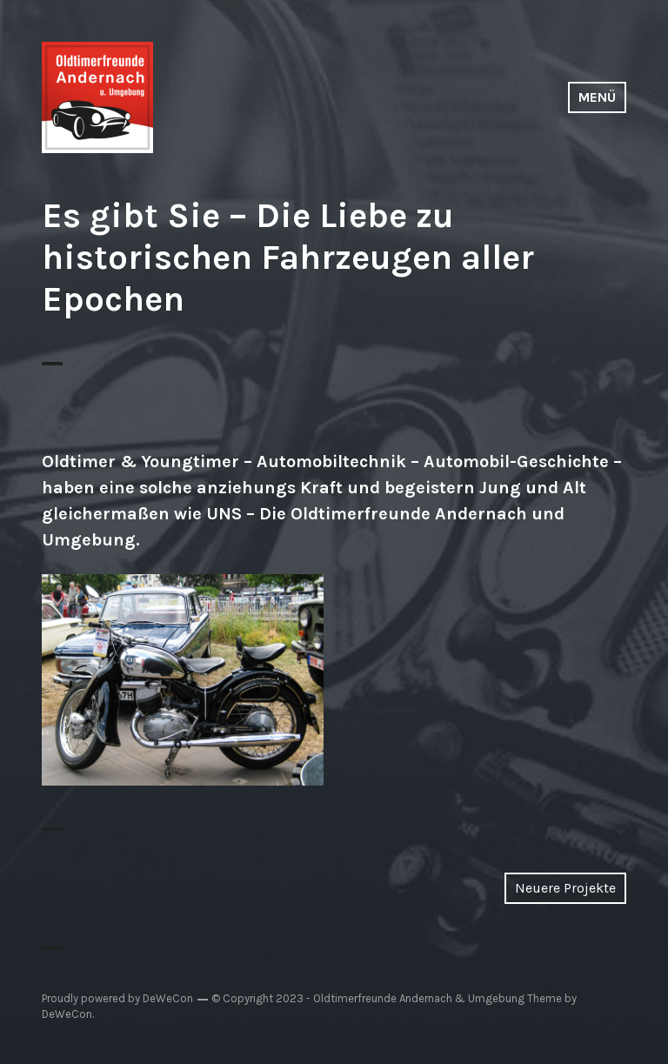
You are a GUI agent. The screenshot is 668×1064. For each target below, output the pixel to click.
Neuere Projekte (565, 888)
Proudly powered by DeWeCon (117, 998)
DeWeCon (67, 1014)
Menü (597, 97)
